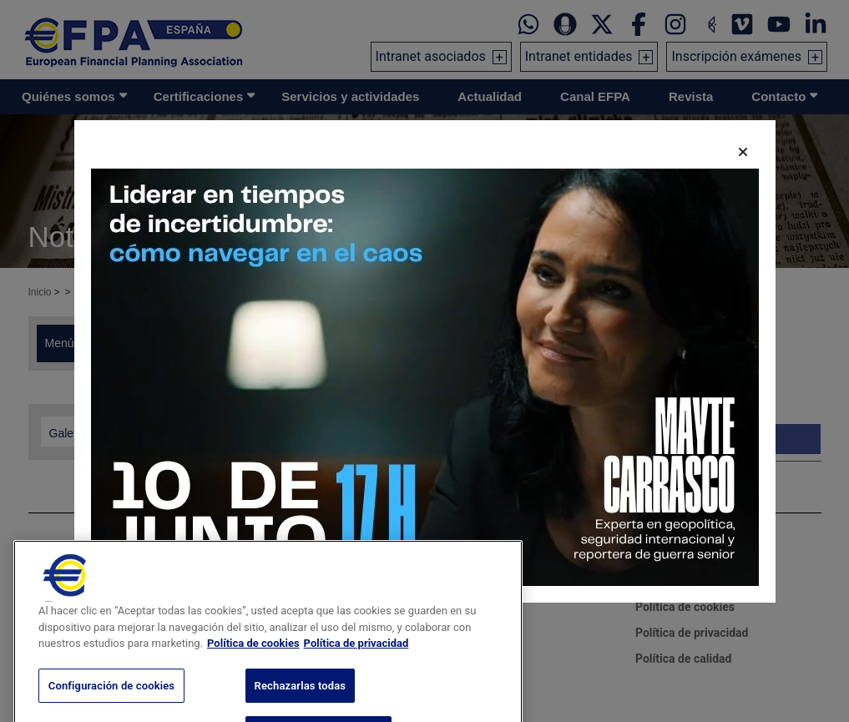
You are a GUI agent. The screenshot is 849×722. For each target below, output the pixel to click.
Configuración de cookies (111, 698)
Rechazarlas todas (300, 698)
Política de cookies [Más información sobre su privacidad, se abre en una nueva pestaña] (253, 655)
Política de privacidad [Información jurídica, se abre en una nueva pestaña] (356, 655)
